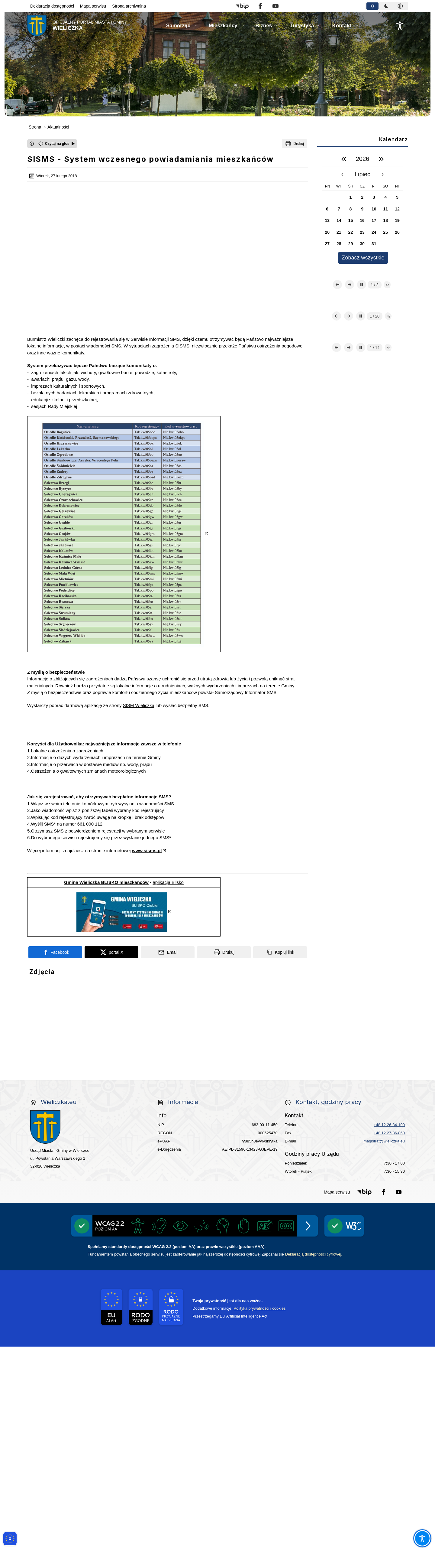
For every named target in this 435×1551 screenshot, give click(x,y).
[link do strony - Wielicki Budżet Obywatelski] (141, 1106)
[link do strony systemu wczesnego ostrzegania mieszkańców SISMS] (141, 1179)
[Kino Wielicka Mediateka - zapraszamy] (294, 1033)
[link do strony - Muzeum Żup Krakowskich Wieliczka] (370, 1179)
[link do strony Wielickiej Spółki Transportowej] (294, 1142)
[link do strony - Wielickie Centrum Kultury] (141, 1033)
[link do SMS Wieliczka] (141, 1215)
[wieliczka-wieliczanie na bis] (217, 1215)
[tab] (372, 6)
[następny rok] (381, 159)
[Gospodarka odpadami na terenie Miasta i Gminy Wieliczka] (65, 1069)
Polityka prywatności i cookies (259, 1512)
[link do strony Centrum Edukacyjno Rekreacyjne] (65, 1033)
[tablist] (387, 6)
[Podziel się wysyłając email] (168, 871)
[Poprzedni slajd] (337, 308)
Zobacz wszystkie (363, 258)
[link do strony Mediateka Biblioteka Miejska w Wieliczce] (217, 1033)
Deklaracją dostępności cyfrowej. (313, 1459)
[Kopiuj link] (280, 871)
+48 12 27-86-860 (389, 1337)
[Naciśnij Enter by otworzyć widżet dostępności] (399, 25)
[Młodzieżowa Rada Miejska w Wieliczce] (65, 1142)
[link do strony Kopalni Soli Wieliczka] (65, 1215)
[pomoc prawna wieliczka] (294, 1215)
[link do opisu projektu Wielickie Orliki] (217, 1179)
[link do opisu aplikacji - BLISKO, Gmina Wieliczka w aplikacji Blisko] (65, 1179)
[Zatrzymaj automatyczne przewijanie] (361, 308)
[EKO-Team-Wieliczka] (217, 1069)
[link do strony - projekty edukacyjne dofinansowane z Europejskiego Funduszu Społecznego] (217, 1142)
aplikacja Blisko (168, 800)
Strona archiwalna (129, 6)
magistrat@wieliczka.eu (384, 1345)
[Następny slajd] (349, 308)
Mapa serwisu (93, 6)
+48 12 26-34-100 (389, 1329)
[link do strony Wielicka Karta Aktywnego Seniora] (217, 1106)
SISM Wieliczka (138, 623)
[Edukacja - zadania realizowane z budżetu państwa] (256, 1259)
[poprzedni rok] (344, 159)
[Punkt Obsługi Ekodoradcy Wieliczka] (370, 1033)
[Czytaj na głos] (56, 143)
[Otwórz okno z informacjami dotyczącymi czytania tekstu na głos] (31, 143)
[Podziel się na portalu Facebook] (55, 871)
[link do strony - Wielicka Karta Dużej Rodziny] (370, 1106)
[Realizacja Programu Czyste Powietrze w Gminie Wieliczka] (294, 1069)
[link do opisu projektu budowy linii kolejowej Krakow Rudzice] (370, 1142)
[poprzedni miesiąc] (343, 174)
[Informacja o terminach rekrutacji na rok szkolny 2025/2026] (370, 1215)
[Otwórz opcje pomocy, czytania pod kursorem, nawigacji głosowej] (422, 1538)
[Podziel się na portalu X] (111, 871)
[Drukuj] (294, 143)
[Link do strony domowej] (77, 25)
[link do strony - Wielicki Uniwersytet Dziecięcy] (141, 1142)
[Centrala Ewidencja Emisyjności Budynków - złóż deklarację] (370, 1069)
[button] (242, 6)
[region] (362, 207)
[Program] (141, 1069)
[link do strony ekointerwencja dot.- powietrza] (65, 1106)
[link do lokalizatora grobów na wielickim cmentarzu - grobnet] (294, 1179)
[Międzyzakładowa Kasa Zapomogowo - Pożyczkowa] (179, 1259)
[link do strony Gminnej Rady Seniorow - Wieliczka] (294, 1106)
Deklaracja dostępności (52, 6)
